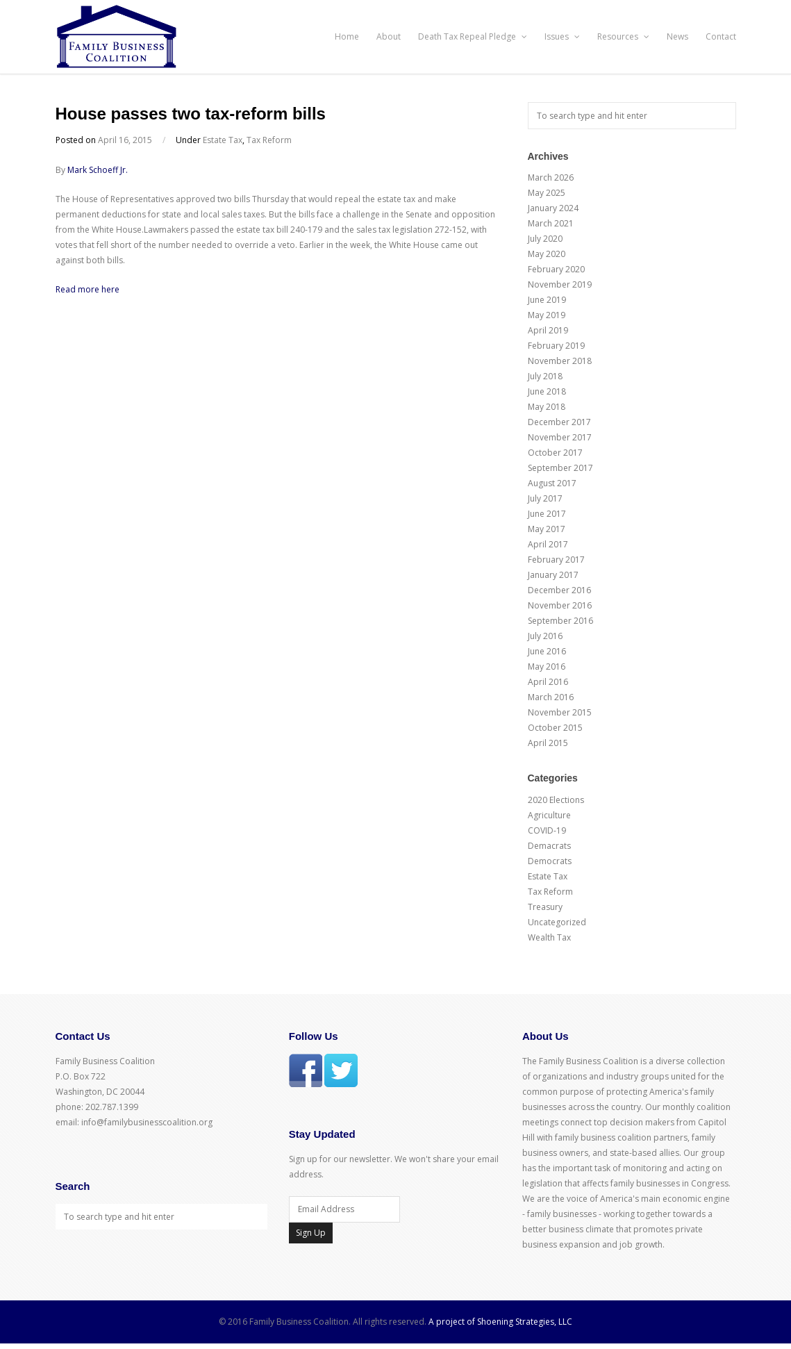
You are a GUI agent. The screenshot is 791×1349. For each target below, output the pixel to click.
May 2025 (546, 193)
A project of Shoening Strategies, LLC (500, 1321)
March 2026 (551, 177)
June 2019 (547, 300)
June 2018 (547, 391)
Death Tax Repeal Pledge (472, 36)
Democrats (550, 861)
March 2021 (551, 223)
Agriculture (549, 815)
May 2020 (546, 254)
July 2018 (545, 376)
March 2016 (551, 697)
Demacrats (549, 846)
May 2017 (546, 529)
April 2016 (548, 682)
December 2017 (559, 422)
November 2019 (560, 284)
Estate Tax (222, 140)
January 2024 (553, 208)
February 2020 (556, 269)
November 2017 (560, 437)
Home (347, 36)
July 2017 (545, 498)
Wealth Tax (549, 937)
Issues (562, 36)
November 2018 (560, 361)
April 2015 (548, 743)
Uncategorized (557, 922)
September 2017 (560, 468)
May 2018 (546, 407)
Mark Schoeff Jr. (97, 170)
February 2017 (556, 559)
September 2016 (560, 621)
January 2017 (553, 575)
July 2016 (545, 636)
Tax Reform (269, 140)
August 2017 (552, 483)
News (677, 36)
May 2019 (546, 315)
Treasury (545, 907)
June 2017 (547, 514)
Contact (721, 36)
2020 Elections (556, 800)
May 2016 (546, 666)
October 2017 (555, 452)
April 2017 (548, 544)
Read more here (87, 289)
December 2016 (559, 590)
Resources (623, 36)
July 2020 (545, 239)
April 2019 (548, 330)
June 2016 (547, 651)
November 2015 (560, 712)
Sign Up (311, 1233)
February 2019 (556, 345)
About (388, 36)
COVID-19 (547, 830)
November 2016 (560, 605)
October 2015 (555, 728)
